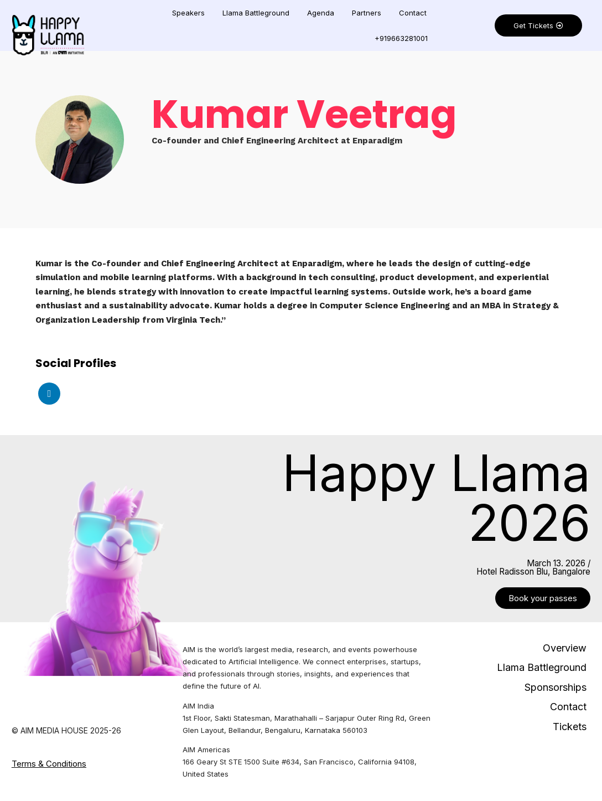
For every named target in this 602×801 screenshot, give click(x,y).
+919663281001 (401, 38)
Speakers (188, 12)
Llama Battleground (255, 12)
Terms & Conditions (49, 763)
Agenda (320, 12)
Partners (366, 12)
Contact (413, 12)
